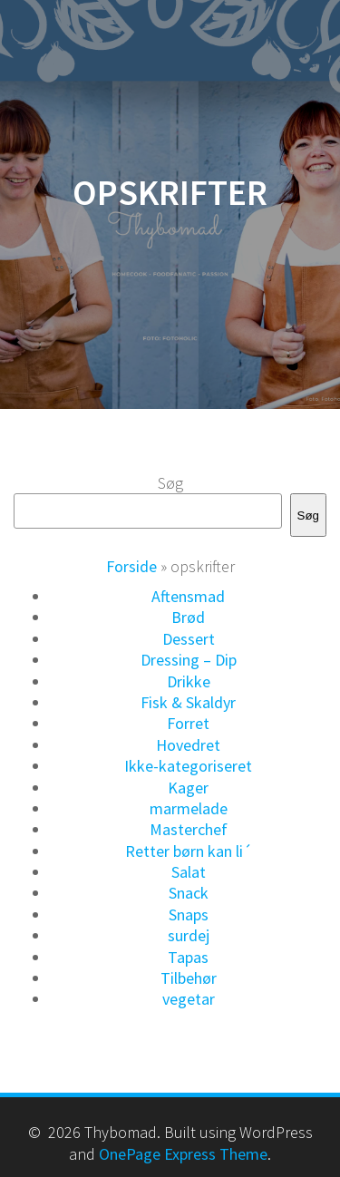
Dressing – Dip (189, 659)
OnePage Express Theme (183, 1153)
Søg (170, 482)
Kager (188, 787)
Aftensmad (188, 596)
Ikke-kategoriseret (188, 765)
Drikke (188, 681)
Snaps (189, 914)
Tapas (188, 957)
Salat (188, 871)
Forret (188, 723)
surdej (188, 935)
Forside (131, 566)
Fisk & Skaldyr (188, 702)
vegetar (188, 998)
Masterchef (189, 829)
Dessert (188, 638)
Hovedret (188, 744)
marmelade (189, 808)
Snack (189, 892)
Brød (188, 617)
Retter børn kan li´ (188, 851)
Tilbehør (188, 978)
